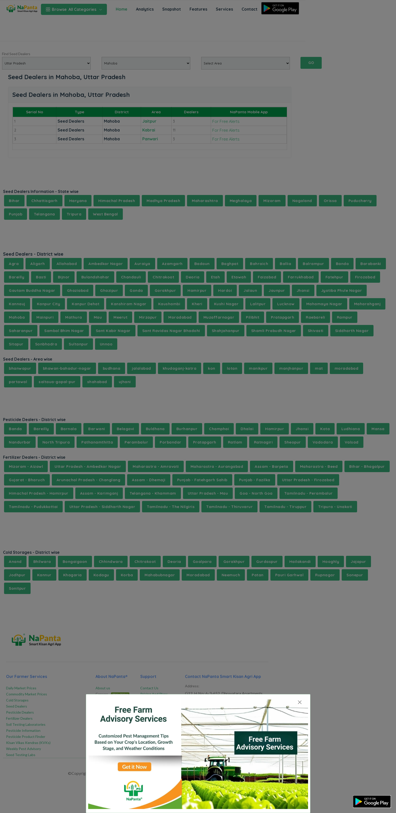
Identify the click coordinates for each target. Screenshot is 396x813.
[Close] (299, 702)
